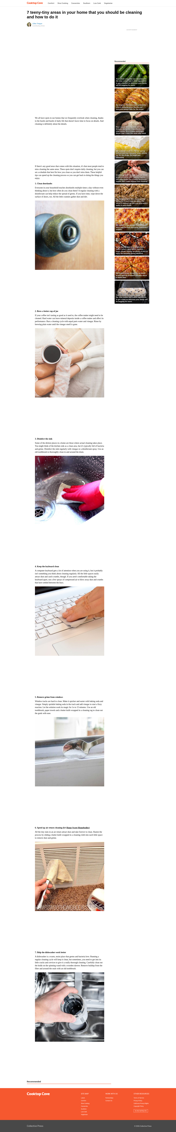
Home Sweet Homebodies (77, 828)
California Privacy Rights (141, 1103)
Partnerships (109, 1098)
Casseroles (75, 3)
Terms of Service (139, 1098)
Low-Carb (97, 3)
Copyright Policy (139, 1106)
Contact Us (108, 1101)
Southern (86, 3)
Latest (83, 1098)
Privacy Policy (138, 1101)
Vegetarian (108, 3)
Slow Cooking (62, 3)
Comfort (51, 3)
